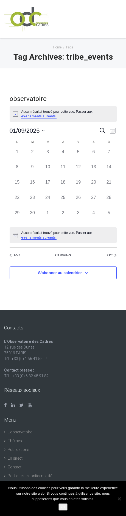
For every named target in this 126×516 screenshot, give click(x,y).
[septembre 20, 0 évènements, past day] (93, 186)
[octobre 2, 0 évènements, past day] (63, 217)
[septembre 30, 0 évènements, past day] (32, 217)
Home (57, 47)
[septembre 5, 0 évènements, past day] (78, 156)
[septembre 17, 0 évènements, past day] (47, 186)
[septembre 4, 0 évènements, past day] (63, 156)
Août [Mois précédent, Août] (15, 255)
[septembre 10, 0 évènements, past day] (47, 171)
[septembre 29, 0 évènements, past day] (17, 217)
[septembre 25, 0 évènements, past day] (63, 202)
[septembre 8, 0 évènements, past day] (17, 171)
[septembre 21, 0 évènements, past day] (109, 186)
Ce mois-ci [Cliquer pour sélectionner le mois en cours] (63, 255)
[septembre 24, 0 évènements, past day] (47, 202)
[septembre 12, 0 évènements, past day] (78, 171)
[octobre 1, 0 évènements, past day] (47, 217)
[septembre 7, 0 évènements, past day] (109, 156)
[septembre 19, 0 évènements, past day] (78, 186)
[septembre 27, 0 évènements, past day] (93, 202)
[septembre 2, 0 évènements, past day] (32, 156)
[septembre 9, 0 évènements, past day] (32, 171)
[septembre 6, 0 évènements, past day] (93, 156)
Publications (18, 449)
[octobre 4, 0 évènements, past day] (93, 217)
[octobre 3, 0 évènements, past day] (78, 217)
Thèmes (15, 441)
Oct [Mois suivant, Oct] (112, 255)
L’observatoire (20, 432)
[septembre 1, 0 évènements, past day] (17, 156)
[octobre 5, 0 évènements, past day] (109, 217)
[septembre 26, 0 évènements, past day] (78, 202)
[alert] (63, 235)
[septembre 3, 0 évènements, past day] (47, 156)
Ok (63, 507)
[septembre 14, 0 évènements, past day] (109, 171)
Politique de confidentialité (30, 476)
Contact (14, 467)
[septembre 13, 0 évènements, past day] (93, 171)
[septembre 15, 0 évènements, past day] (17, 186)
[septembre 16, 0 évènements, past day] (32, 186)
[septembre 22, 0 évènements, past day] (17, 202)
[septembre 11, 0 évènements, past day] (63, 171)
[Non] (119, 498)
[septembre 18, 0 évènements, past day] (63, 186)
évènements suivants (39, 116)
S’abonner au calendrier (60, 273)
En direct (15, 458)
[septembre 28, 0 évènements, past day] (109, 202)
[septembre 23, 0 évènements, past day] (32, 202)
